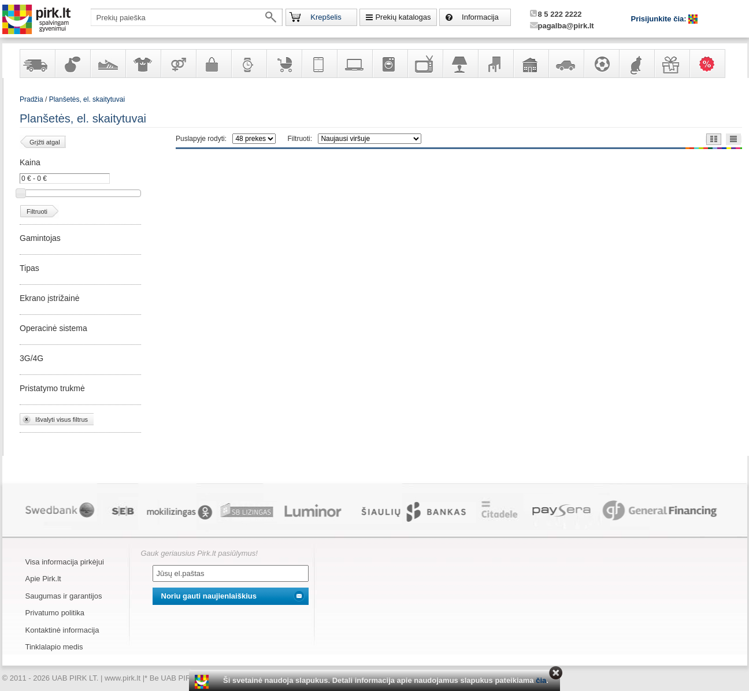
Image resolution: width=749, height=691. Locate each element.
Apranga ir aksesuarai (143, 63)
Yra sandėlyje (37, 63)
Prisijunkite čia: (660, 18)
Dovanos (671, 63)
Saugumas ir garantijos (63, 596)
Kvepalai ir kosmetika (72, 63)
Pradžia (31, 99)
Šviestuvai (460, 63)
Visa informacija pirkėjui (64, 562)
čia (541, 680)
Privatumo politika (55, 612)
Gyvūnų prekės (636, 63)
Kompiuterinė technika (354, 63)
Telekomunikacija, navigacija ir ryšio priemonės (319, 63)
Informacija (480, 17)
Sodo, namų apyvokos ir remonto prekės (530, 63)
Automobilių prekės (566, 63)
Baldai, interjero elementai (495, 63)
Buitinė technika (389, 63)
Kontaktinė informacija (62, 630)
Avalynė (107, 63)
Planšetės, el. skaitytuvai (87, 99)
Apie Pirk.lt (43, 578)
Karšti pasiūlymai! (711, 63)
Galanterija (213, 63)
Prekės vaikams (284, 63)
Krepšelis (325, 17)
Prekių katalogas (403, 17)
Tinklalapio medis (54, 646)
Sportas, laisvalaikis (601, 63)
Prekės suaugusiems (178, 63)
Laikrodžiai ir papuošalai (248, 63)
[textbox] (187, 17)
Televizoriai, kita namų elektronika (425, 63)
